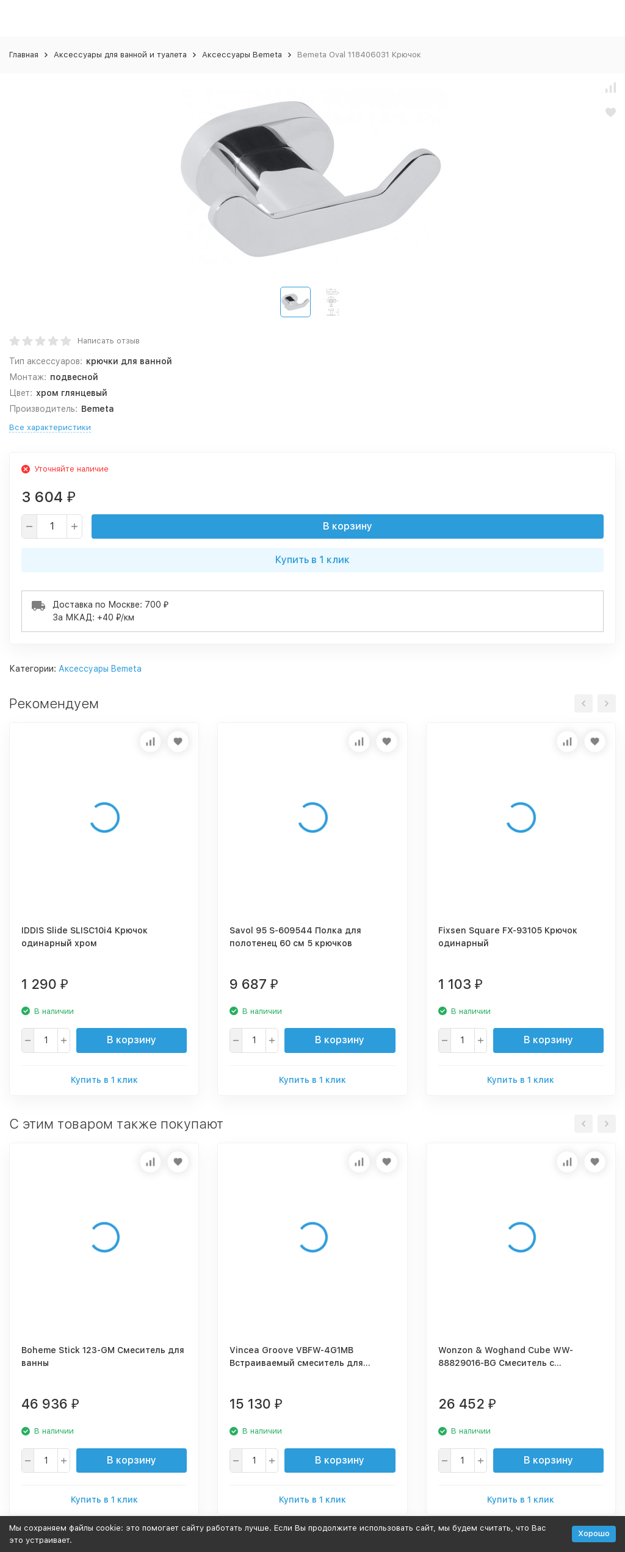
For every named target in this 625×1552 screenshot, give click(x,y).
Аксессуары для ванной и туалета (120, 54)
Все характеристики (50, 427)
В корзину (347, 526)
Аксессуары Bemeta (242, 54)
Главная (23, 54)
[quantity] (52, 526)
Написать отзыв (109, 340)
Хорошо (594, 1533)
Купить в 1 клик (312, 560)
